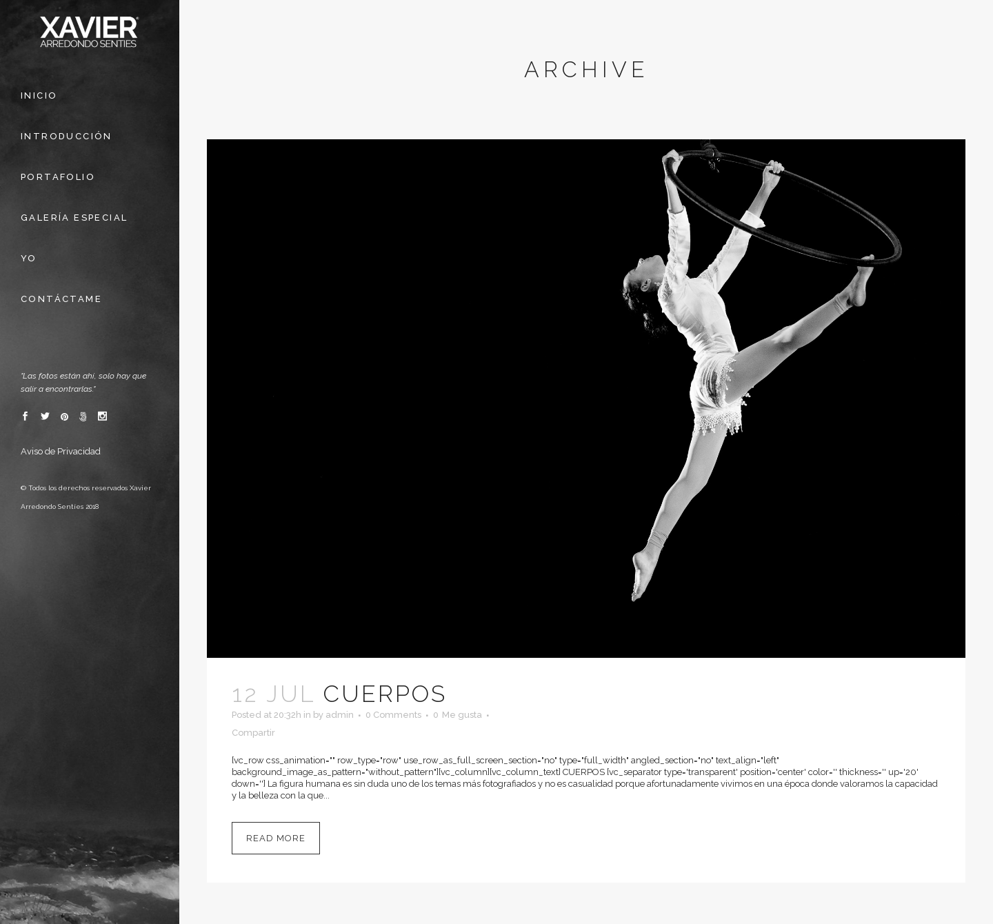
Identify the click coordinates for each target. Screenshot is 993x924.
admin (339, 715)
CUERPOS (385, 693)
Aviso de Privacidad (61, 451)
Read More (275, 838)
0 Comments (393, 715)
